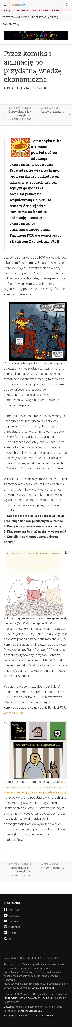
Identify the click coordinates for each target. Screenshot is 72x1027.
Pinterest (12, 927)
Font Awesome (12, 1015)
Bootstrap (9, 1007)
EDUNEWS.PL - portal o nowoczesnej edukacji (28, 998)
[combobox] (67, 5)
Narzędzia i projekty (15, 10)
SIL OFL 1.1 (47, 1015)
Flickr (10, 932)
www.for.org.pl (13, 713)
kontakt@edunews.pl (42, 988)
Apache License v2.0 (31, 1011)
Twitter (11, 921)
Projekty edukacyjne (46, 10)
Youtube (11, 915)
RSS (8, 938)
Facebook (12, 909)
